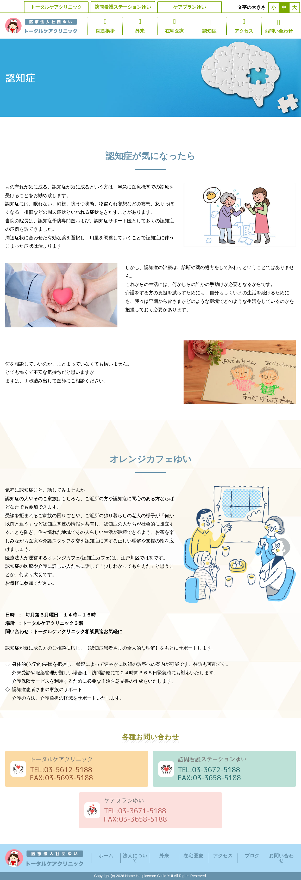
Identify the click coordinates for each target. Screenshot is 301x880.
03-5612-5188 (68, 769)
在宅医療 (174, 26)
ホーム (105, 855)
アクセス (244, 26)
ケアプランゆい (189, 7)
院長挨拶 (105, 26)
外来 (139, 26)
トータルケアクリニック (56, 7)
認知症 (209, 26)
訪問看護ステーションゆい (123, 7)
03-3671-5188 (142, 810)
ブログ (252, 855)
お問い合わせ (278, 26)
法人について (135, 858)
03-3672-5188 (216, 769)
